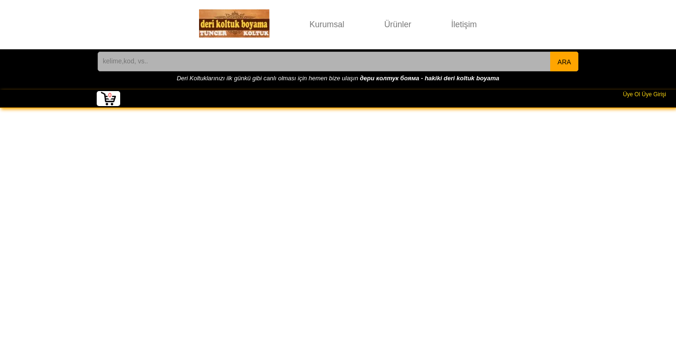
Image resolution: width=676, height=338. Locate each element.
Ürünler (397, 24)
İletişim (464, 24)
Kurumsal (326, 24)
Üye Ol (631, 94)
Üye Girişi (654, 94)
